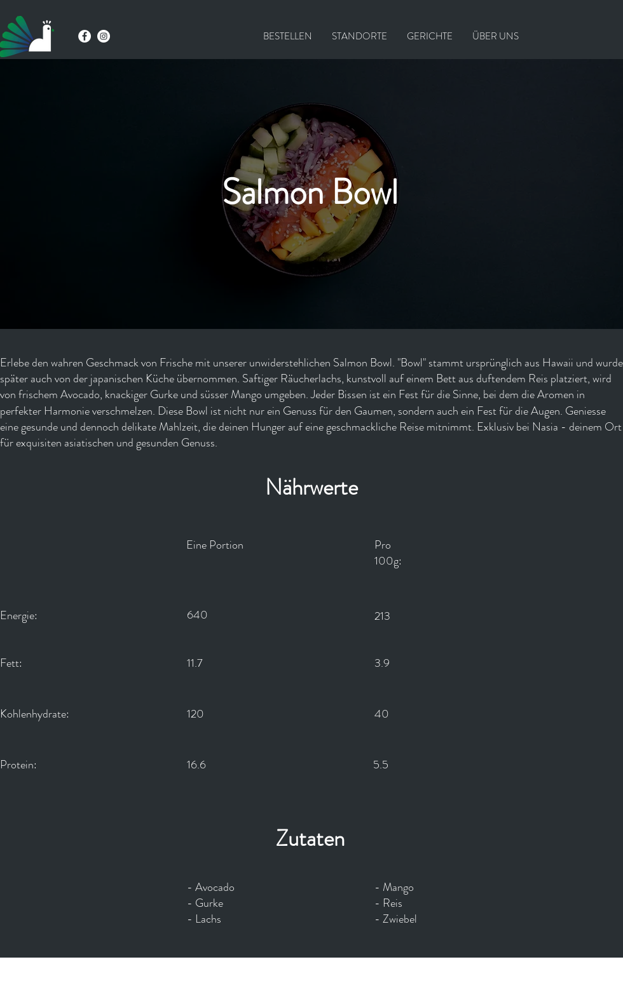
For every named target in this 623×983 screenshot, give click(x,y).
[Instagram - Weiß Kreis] (103, 36)
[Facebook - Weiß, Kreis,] (84, 36)
